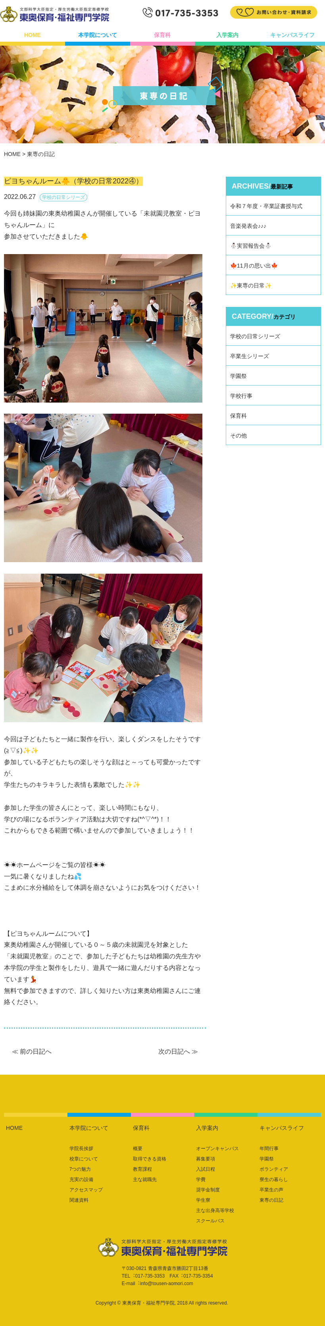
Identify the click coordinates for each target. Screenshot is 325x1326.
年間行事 (269, 1148)
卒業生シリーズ (249, 356)
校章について (83, 1159)
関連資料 (78, 1200)
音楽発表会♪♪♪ (248, 226)
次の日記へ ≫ (178, 1051)
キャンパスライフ (292, 35)
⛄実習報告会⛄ (250, 246)
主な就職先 (145, 1179)
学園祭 (238, 376)
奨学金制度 (208, 1190)
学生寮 (203, 1200)
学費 (201, 1179)
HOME (32, 35)
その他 (238, 435)
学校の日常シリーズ (255, 336)
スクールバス (210, 1221)
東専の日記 (271, 1200)
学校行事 (241, 396)
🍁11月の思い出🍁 (254, 265)
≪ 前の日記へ (32, 1051)
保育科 (162, 35)
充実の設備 (81, 1179)
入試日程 (205, 1169)
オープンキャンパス (217, 1148)
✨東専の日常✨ (250, 285)
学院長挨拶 (81, 1148)
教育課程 (142, 1169)
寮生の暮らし (274, 1179)
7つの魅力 (80, 1169)
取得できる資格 (149, 1159)
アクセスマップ (86, 1190)
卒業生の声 (271, 1190)
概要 (137, 1148)
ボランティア (274, 1169)
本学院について (97, 35)
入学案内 (227, 35)
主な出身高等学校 (215, 1210)
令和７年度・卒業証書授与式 (266, 206)
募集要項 (205, 1159)
